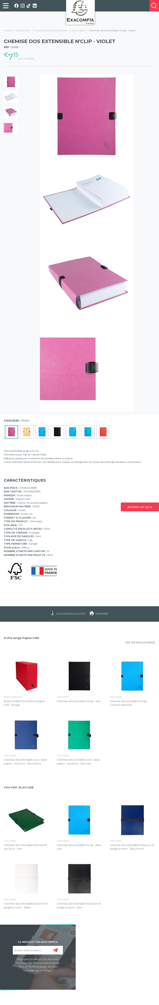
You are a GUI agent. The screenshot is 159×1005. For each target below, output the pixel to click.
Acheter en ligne (139, 507)
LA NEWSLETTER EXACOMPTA (38, 941)
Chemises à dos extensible (50, 30)
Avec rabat (78, 30)
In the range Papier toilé (21, 638)
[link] (5, 5)
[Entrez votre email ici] (38, 950)
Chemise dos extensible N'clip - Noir (79, 701)
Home (8, 30)
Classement (23, 30)
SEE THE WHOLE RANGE (140, 642)
